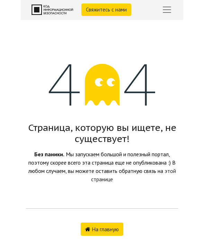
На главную (102, 229)
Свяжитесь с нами (106, 9)
